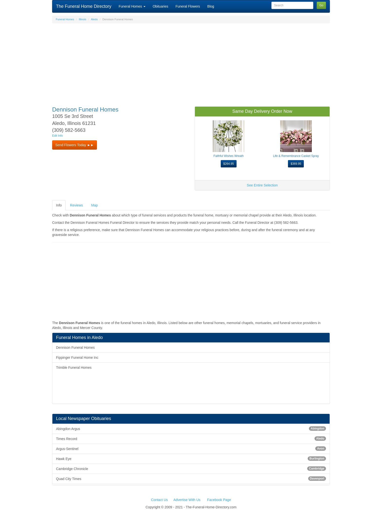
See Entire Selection (262, 185)
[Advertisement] (191, 62)
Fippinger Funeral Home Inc (77, 357)
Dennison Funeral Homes (75, 347)
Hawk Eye (191, 458)
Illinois (82, 19)
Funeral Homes (132, 6)
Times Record (191, 438)
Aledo (94, 19)
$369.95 (296, 163)
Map (94, 205)
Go (321, 5)
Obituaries (160, 6)
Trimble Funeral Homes (74, 367)
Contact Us (159, 500)
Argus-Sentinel (191, 448)
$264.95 (228, 163)
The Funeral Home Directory (83, 6)
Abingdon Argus (191, 428)
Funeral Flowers (187, 6)
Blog (210, 6)
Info (59, 205)
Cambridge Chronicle (191, 468)
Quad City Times (191, 478)
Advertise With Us (187, 500)
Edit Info (57, 135)
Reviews (76, 205)
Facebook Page (219, 500)
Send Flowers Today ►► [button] (74, 145)
